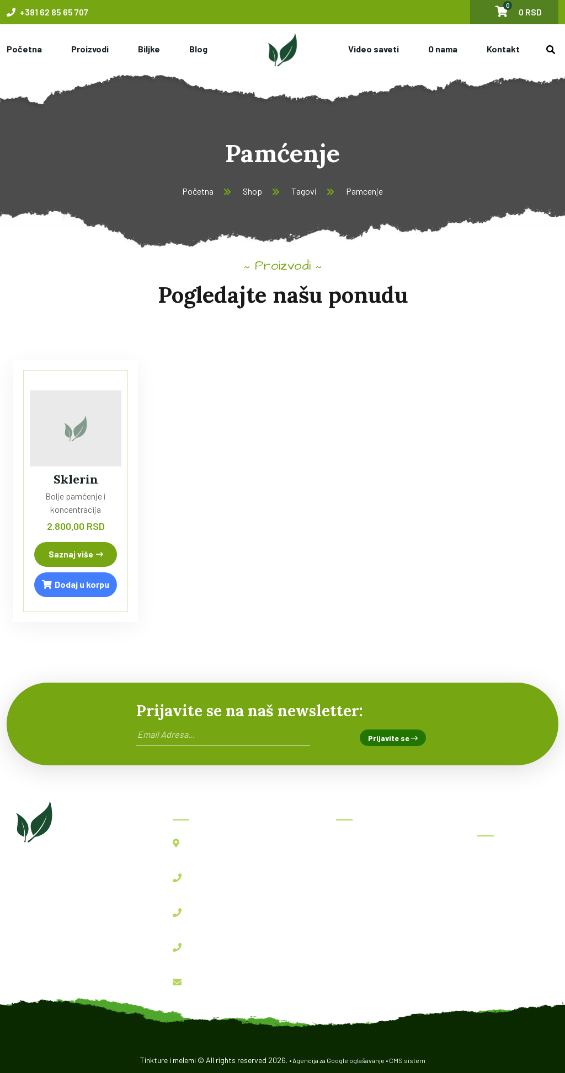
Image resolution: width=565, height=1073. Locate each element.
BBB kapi (503, 883)
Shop (252, 191)
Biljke (149, 49)
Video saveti (373, 49)
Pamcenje (364, 191)
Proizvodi (90, 49)
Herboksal (504, 859)
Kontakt (503, 49)
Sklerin (76, 479)
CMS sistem (407, 1060)
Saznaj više (76, 554)
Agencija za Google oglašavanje (338, 1060)
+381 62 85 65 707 (47, 12)
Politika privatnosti (380, 964)
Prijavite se (393, 738)
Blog (198, 49)
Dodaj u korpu (75, 584)
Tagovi (304, 191)
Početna (24, 49)
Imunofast (505, 908)
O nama (442, 49)
